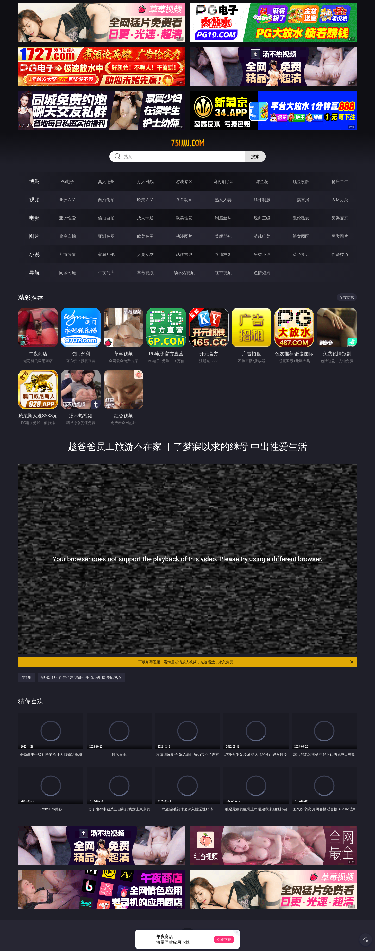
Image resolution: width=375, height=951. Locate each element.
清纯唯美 (262, 236)
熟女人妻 (223, 200)
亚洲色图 (106, 236)
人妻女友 (145, 254)
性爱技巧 (340, 254)
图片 (34, 236)
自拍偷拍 (106, 200)
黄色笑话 (301, 254)
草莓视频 (145, 272)
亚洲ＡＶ (67, 200)
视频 (34, 199)
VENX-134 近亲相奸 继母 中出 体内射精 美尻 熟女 (81, 677)
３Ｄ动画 (184, 200)
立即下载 (224, 939)
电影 (34, 217)
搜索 (255, 156)
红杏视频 (223, 272)
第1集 (26, 677)
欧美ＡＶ (145, 200)
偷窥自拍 (67, 236)
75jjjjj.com (187, 143)
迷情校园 (223, 254)
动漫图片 (184, 236)
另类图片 (340, 236)
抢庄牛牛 (340, 181)
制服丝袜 (223, 218)
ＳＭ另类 (340, 200)
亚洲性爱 (67, 218)
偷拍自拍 (106, 218)
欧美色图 (145, 236)
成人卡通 (145, 218)
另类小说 (262, 254)
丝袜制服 (262, 200)
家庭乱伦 (106, 254)
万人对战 (145, 181)
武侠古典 (184, 254)
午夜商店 (106, 272)
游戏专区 (184, 181)
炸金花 (262, 181)
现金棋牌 (301, 181)
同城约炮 (67, 272)
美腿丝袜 (223, 236)
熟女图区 (301, 236)
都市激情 (67, 254)
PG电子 (67, 181)
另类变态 (340, 218)
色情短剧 (262, 272)
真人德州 (106, 181)
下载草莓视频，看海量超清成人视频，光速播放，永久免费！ (246, 662)
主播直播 (301, 200)
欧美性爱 (184, 218)
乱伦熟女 (301, 218)
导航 (34, 272)
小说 (34, 254)
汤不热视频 (184, 272)
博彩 (34, 181)
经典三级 (262, 218)
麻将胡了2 (223, 181)
